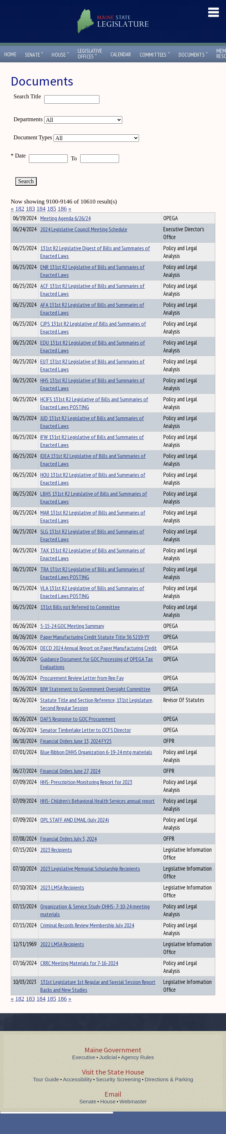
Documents (193, 55)
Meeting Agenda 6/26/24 (65, 231)
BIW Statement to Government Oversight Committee (95, 702)
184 (41, 208)
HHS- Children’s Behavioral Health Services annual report (97, 814)
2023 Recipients (56, 862)
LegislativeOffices (90, 54)
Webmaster (133, 1114)
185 (51, 208)
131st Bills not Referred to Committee (80, 620)
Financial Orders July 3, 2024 (68, 851)
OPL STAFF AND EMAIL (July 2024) (74, 832)
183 (30, 208)
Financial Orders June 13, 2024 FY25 (76, 754)
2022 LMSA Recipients (62, 957)
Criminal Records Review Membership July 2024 (87, 938)
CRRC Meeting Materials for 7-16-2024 (79, 976)
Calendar (121, 54)
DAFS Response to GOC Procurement (77, 732)
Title (16, 217)
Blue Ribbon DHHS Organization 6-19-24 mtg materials (96, 765)
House (60, 55)
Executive (83, 1070)
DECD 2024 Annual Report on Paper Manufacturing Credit (98, 661)
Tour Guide (46, 1092)
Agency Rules (137, 1070)
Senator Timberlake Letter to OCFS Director (85, 743)
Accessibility (77, 1092)
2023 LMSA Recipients (62, 900)
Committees (155, 55)
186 (62, 208)
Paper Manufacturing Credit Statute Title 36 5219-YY (94, 650)
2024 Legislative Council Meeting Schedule (83, 242)
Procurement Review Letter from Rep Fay (82, 691)
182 (20, 208)
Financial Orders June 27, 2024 (70, 784)
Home (10, 54)
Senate (34, 55)
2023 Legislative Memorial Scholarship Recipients (90, 881)
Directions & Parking (169, 1092)
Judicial (108, 1070)
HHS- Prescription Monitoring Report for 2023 (86, 795)
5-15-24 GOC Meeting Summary (72, 639)
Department (51, 217)
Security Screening (118, 1092)
